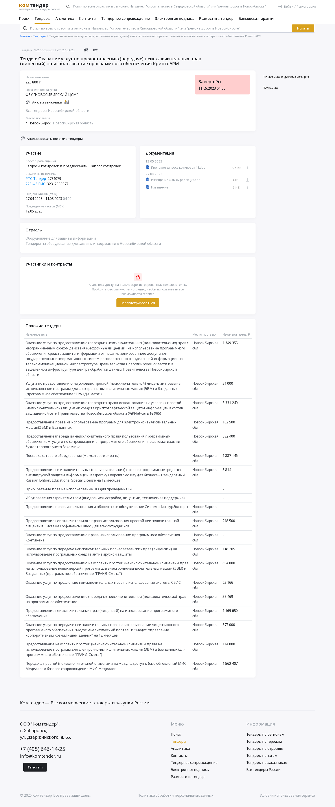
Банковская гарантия (257, 18)
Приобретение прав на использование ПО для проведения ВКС (80, 492)
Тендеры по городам (264, 744)
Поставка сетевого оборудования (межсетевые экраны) (73, 459)
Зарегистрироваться (138, 306)
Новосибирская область (73, 126)
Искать (303, 32)
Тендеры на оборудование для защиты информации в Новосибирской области (93, 247)
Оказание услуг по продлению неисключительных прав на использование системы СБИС (103, 586)
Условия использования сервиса (287, 798)
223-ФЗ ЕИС (35, 187)
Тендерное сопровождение (125, 18)
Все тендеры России (263, 773)
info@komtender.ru (40, 760)
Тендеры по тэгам (261, 759)
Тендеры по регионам (265, 737)
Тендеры (42, 18)
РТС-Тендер (36, 182)
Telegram (35, 770)
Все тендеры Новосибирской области (57, 114)
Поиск (24, 18)
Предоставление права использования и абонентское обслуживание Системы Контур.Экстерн (107, 510)
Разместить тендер (216, 18)
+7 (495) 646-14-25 (42, 752)
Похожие (270, 91)
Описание (286, 80)
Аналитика (64, 18)
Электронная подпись (174, 18)
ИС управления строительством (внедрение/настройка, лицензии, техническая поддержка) (105, 501)
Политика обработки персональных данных (175, 798)
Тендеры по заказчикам (267, 766)
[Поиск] (68, 6)
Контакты (87, 18)
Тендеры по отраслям (265, 752)
